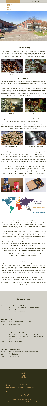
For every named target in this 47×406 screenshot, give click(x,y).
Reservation (13, 1)
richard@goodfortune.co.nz (15, 356)
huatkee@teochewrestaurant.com (17, 311)
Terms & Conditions (26, 401)
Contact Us (18, 401)
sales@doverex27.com (14, 324)
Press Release (11, 401)
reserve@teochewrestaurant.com (27, 387)
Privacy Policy (36, 401)
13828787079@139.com (15, 341)
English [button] (37, 1)
